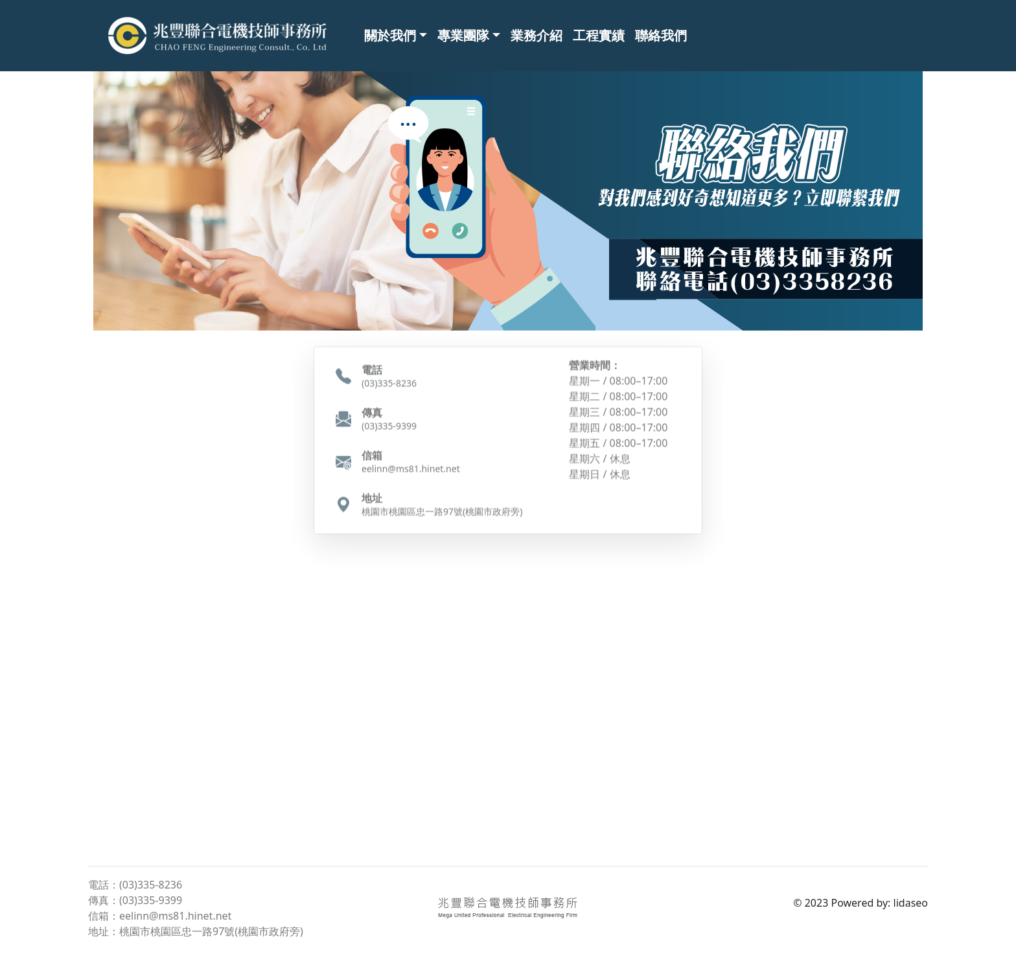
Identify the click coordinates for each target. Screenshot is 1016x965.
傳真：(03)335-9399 (135, 900)
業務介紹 (536, 35)
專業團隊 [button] (463, 35)
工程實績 (599, 35)
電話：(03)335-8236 (135, 885)
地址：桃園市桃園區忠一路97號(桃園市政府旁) (195, 931)
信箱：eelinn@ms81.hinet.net (159, 916)
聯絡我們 (661, 35)
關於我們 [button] (390, 35)
